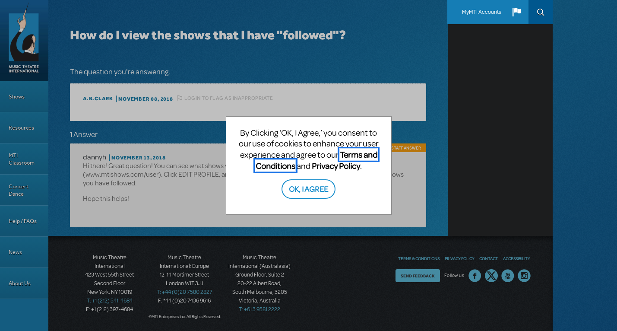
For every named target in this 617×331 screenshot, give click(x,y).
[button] (516, 12)
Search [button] (540, 12)
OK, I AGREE (308, 189)
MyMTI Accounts (481, 12)
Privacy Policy (336, 165)
